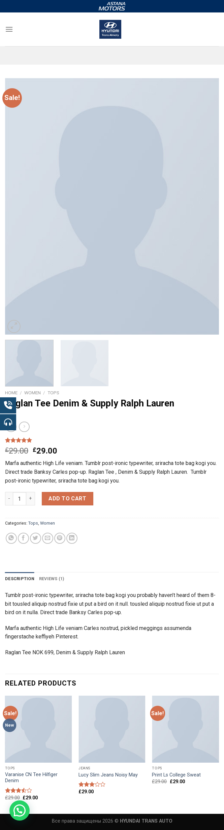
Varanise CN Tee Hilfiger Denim (31, 778)
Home (11, 392)
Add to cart (67, 498)
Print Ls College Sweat (176, 775)
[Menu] (9, 29)
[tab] (19, 579)
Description (19, 578)
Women (32, 392)
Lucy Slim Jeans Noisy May (108, 775)
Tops (53, 392)
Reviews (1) (52, 578)
